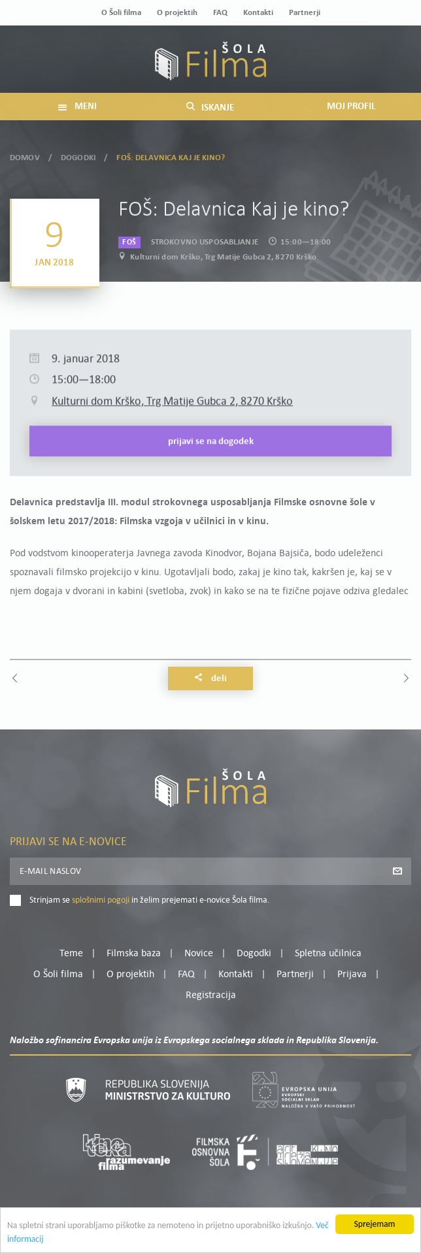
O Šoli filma (121, 12)
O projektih (177, 12)
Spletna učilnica (328, 953)
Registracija (211, 995)
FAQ (220, 12)
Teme (71, 953)
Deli (210, 678)
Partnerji (304, 12)
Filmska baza (134, 953)
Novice (198, 953)
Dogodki (78, 156)
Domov (25, 156)
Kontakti (258, 12)
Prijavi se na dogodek (211, 460)
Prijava (352, 974)
